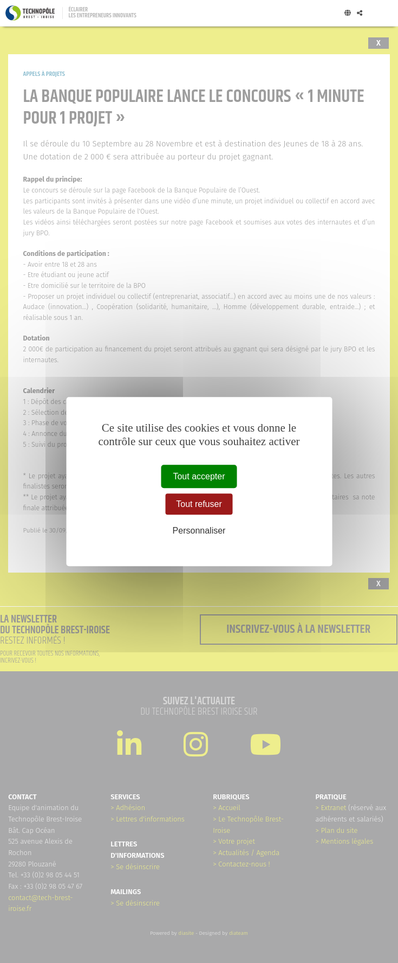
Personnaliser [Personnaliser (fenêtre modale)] (199, 531)
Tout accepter (199, 476)
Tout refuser (198, 504)
